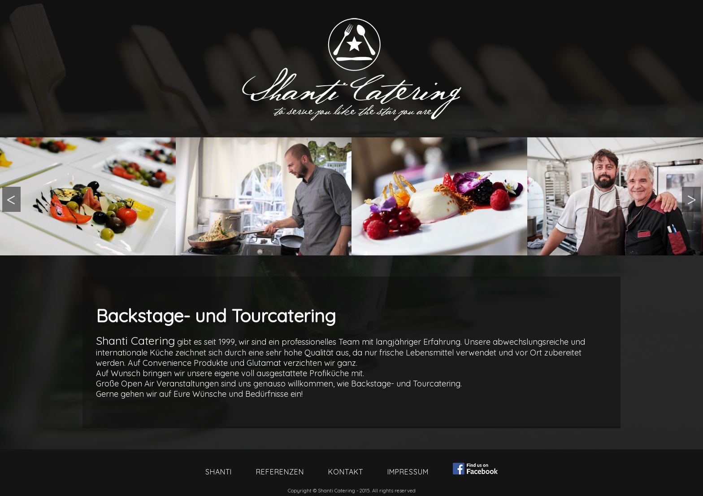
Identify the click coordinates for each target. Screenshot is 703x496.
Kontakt (345, 471)
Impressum (408, 471)
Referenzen (280, 471)
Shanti (218, 471)
